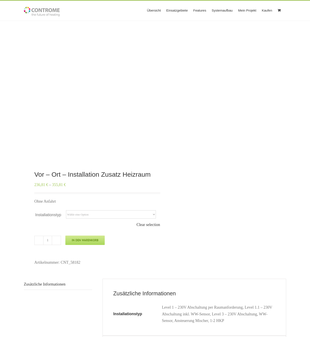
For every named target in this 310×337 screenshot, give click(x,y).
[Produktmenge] (47, 240)
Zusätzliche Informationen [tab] (44, 284)
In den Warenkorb (85, 240)
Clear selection (148, 224)
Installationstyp (48, 215)
